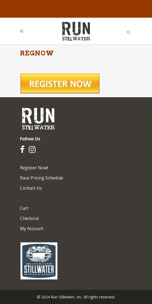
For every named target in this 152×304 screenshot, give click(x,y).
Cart (24, 208)
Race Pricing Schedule (41, 178)
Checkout (29, 218)
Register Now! (34, 168)
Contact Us (31, 188)
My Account (31, 228)
